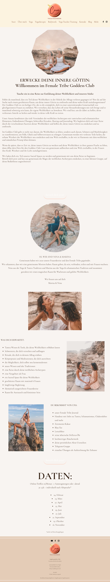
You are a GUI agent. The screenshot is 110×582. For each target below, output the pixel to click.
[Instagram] (107, 22)
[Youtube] (52, 541)
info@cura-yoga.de (57, 574)
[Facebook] (103, 22)
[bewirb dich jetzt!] (55, 195)
